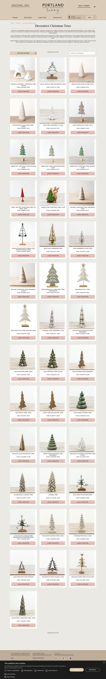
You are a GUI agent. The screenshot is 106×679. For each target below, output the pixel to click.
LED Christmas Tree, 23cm (23, 371)
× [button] (104, 662)
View (89, 17)
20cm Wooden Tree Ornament (82, 371)
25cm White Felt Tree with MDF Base (23, 330)
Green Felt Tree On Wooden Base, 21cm (53, 167)
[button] (35, 677)
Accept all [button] (76, 670)
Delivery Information (38, 658)
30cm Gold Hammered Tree (53, 248)
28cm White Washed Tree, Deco (53, 536)
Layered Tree (53, 495)
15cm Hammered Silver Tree (82, 248)
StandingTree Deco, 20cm (82, 536)
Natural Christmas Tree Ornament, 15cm (82, 208)
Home (12, 23)
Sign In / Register (83, 5)
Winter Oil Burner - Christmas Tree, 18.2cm (23, 84)
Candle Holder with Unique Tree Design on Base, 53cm (23, 249)
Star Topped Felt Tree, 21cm (82, 125)
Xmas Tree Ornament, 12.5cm (53, 125)
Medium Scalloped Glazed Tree (83, 84)
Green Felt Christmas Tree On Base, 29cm (23, 167)
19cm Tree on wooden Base (82, 495)
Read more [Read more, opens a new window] (20, 668)
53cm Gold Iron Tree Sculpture (82, 577)
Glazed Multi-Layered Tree (23, 495)
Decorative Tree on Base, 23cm (53, 577)
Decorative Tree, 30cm (23, 412)
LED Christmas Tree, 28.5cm (53, 371)
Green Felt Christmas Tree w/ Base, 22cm (82, 167)
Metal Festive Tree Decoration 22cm (53, 84)
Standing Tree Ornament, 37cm (53, 330)
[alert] (53, 670)
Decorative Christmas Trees (29, 23)
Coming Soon (57, 17)
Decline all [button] (92, 670)
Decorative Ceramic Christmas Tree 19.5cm (82, 454)
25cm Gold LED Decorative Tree (23, 453)
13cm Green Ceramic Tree (83, 412)
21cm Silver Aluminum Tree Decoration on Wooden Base (23, 536)
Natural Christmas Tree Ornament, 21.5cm (23, 290)
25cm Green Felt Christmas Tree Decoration (53, 290)
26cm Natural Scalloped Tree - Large (23, 125)
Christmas (18, 23)
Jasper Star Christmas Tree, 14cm (53, 207)
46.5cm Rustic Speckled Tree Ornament (83, 331)
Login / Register (23, 91)
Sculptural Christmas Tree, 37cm (23, 618)
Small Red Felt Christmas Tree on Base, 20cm (23, 208)
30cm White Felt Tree (82, 289)
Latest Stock (42, 17)
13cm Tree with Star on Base (23, 577)
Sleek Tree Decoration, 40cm (53, 412)
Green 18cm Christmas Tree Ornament (53, 454)
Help (12, 658)
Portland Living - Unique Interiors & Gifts (53, 9)
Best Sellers (28, 17)
